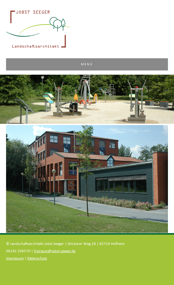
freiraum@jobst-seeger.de (54, 251)
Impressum (15, 258)
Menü (87, 64)
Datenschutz (37, 258)
